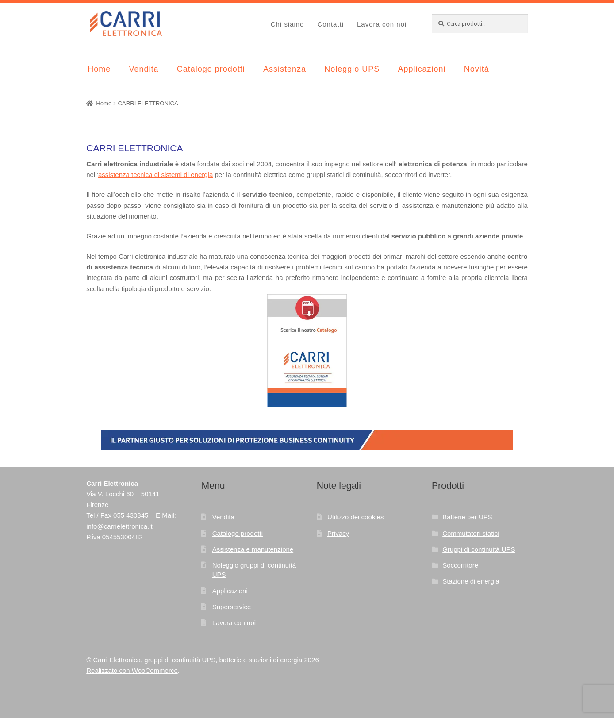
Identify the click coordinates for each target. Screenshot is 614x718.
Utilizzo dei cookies (355, 517)
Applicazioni (421, 69)
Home (99, 69)
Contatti (330, 24)
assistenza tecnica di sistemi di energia (155, 174)
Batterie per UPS (467, 517)
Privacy (338, 533)
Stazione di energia (470, 581)
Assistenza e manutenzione (252, 549)
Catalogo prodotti (211, 69)
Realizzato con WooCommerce (131, 670)
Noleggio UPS (352, 69)
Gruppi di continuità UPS (478, 549)
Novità (476, 69)
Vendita (143, 69)
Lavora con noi (382, 24)
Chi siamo (287, 24)
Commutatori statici (470, 533)
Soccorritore (460, 565)
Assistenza (284, 69)
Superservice (231, 606)
